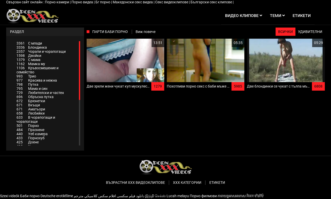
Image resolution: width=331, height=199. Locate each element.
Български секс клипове (212, 2)
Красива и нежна (36, 80)
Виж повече (145, 32)
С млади (29, 43)
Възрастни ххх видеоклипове (135, 182)
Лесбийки (30, 113)
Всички (285, 32)
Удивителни (310, 32)
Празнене (30, 130)
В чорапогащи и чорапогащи (35, 119)
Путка (27, 84)
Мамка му (30, 64)
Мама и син (31, 88)
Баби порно (30, 196)
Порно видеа (82, 2)
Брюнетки (30, 101)
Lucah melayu (178, 196)
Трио (26, 76)
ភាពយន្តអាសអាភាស (232, 196)
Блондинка (31, 47)
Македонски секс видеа (133, 2)
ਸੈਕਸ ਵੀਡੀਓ (255, 196)
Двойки (28, 56)
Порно (27, 126)
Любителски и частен (40, 93)
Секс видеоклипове (172, 2)
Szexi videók (9, 196)
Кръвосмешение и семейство (37, 70)
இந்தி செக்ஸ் (155, 196)
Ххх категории (187, 182)
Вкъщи (28, 105)
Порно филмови (203, 196)
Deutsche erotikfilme (56, 196)
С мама (28, 60)
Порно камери (57, 2)
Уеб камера (32, 134)
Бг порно (103, 2)
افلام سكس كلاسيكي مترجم (95, 196)
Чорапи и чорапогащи (41, 51)
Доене (27, 142)
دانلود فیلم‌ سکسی (130, 196)
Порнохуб (30, 138)
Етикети (217, 182)
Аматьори (30, 109)
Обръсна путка (35, 97)
